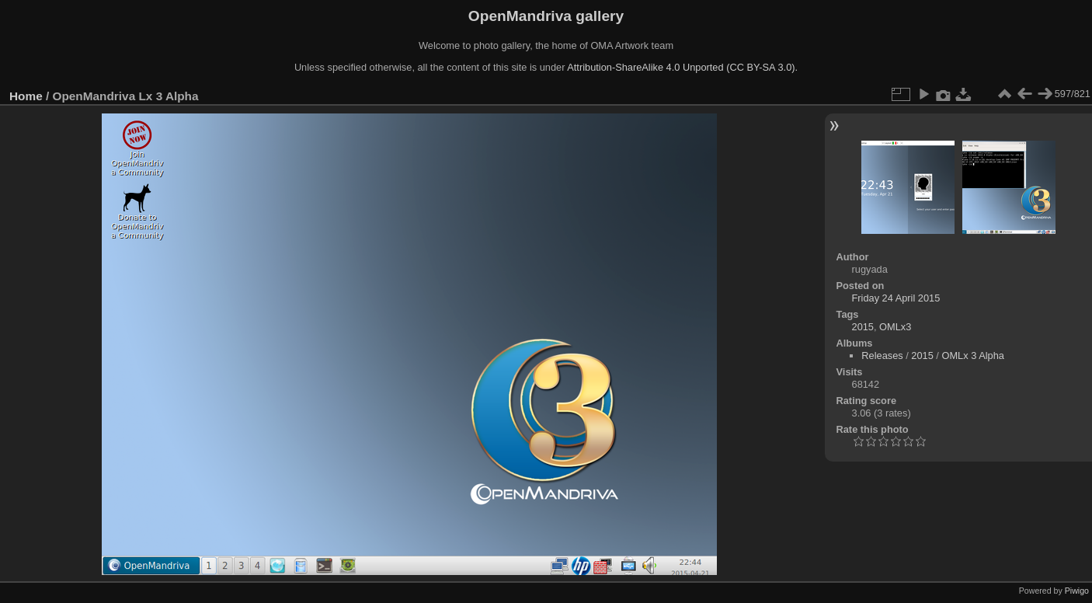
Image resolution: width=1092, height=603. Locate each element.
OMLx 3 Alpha (972, 355)
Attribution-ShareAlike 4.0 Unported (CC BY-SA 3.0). (682, 67)
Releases (881, 355)
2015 (863, 327)
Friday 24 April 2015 (896, 298)
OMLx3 (895, 327)
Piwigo (1077, 590)
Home (26, 96)
